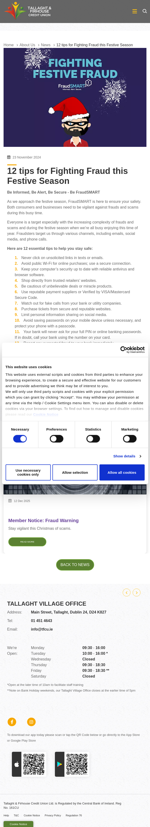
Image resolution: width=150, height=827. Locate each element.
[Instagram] (33, 723)
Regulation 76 (74, 817)
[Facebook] (13, 723)
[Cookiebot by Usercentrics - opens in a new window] (124, 349)
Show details (124, 456)
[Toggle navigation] (98, 12)
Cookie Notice (45, 414)
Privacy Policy (53, 817)
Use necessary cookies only (27, 473)
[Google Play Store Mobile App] (72, 766)
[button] (144, 11)
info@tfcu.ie (42, 631)
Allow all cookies (122, 472)
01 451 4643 (41, 623)
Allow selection (75, 472)
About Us (27, 45)
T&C (16, 817)
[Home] (24, 11)
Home (9, 45)
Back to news (74, 567)
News (45, 45)
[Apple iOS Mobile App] (29, 766)
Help (6, 817)
